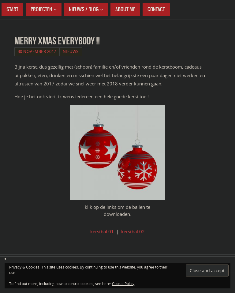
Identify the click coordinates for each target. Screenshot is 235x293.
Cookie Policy (123, 283)
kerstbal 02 (133, 231)
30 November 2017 (37, 51)
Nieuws (71, 51)
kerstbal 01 (102, 231)
